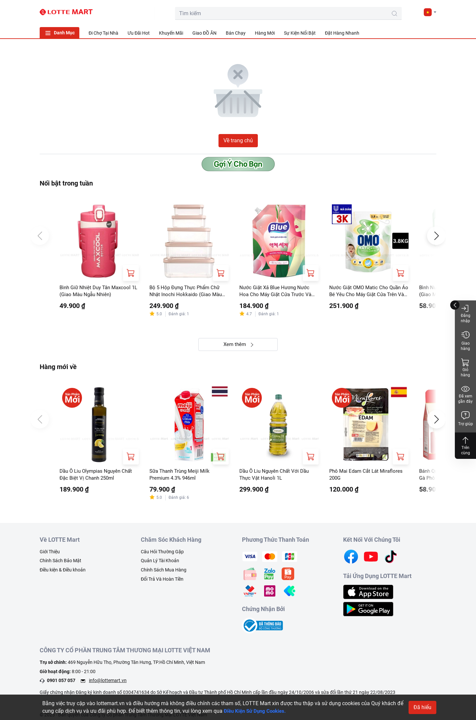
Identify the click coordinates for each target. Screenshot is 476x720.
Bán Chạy (236, 33)
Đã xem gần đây (465, 394)
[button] (430, 12)
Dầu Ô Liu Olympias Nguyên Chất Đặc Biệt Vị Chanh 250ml (99, 476)
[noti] (414, 12)
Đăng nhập (465, 313)
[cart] (384, 12)
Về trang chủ (238, 140)
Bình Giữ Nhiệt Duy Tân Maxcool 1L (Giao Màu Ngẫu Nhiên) (98, 291)
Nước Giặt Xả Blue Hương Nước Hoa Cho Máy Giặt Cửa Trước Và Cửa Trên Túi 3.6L (277, 292)
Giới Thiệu (50, 554)
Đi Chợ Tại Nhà (103, 33)
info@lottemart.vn (108, 683)
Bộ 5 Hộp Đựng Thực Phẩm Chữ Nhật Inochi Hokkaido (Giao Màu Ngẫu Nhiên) (187, 292)
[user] (399, 12)
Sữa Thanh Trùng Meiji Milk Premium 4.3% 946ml (181, 476)
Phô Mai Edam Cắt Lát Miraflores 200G (368, 476)
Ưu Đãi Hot (139, 33)
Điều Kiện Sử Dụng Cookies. (257, 711)
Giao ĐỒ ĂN (204, 33)
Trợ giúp (465, 418)
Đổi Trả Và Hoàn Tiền (162, 581)
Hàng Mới (265, 33)
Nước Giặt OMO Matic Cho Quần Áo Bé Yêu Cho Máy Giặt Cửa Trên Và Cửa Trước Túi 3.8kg (368, 292)
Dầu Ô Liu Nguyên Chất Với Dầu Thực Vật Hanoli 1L (276, 476)
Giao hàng (465, 340)
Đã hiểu (422, 707)
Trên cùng (465, 445)
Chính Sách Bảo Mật (60, 563)
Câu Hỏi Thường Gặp (162, 554)
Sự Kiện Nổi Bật (300, 33)
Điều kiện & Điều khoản (63, 572)
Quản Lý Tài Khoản (160, 563)
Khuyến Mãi (171, 33)
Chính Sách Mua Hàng (163, 572)
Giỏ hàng (465, 367)
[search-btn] (352, 13)
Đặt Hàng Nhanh (342, 33)
